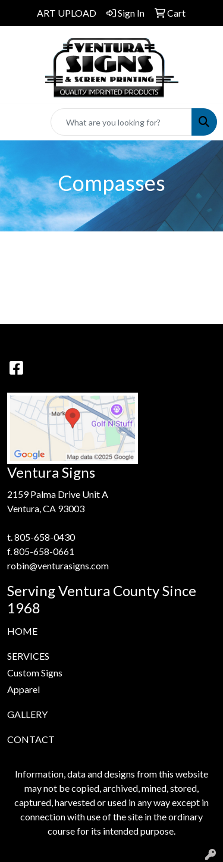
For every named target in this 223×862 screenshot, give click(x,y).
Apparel (23, 689)
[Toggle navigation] (18, 122)
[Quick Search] (121, 122)
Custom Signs (34, 672)
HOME (22, 631)
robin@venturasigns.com (58, 565)
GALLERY (27, 714)
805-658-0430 (44, 537)
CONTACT (31, 739)
